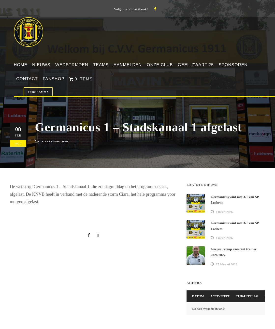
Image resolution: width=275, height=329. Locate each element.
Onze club (160, 64)
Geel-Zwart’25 (196, 64)
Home (20, 64)
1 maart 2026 (224, 212)
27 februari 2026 (226, 264)
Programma (38, 91)
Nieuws (41, 64)
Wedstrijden (71, 64)
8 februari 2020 (55, 141)
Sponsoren (233, 64)
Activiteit (219, 296)
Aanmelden (128, 64)
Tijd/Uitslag (247, 296)
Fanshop (53, 78)
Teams (101, 64)
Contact (27, 78)
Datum (198, 296)
